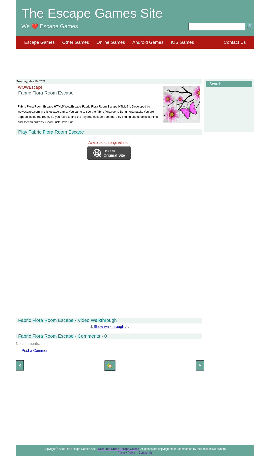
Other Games (75, 42)
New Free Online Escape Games (118, 449)
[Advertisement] (135, 61)
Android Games (147, 42)
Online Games (110, 42)
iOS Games (182, 42)
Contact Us (235, 42)
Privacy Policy (126, 452)
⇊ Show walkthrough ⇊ (109, 327)
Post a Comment (35, 351)
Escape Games (39, 42)
